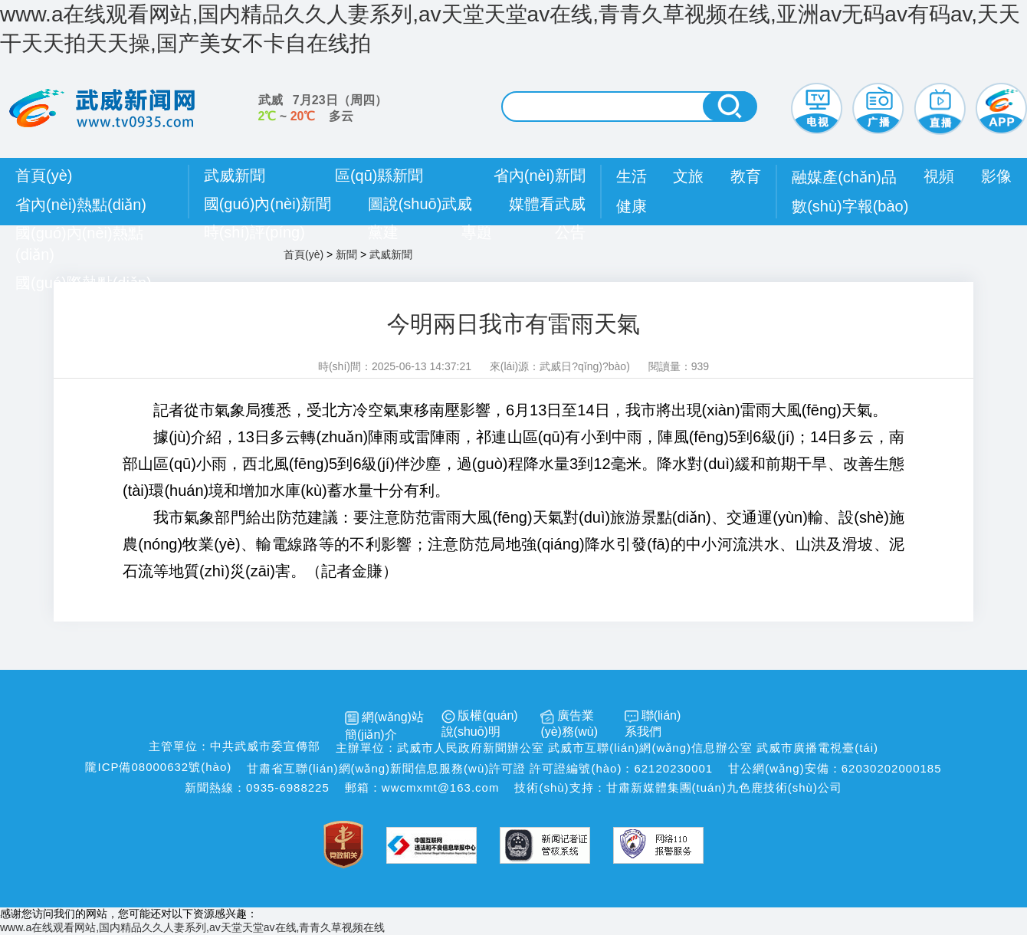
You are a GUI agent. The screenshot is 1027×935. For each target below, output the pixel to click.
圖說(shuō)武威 (420, 203)
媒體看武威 (547, 203)
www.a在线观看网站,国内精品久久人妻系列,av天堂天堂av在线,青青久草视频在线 (192, 927)
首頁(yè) (43, 175)
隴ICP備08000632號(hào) (158, 766)
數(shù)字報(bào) (850, 206)
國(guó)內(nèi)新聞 (268, 203)
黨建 (383, 232)
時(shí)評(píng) (254, 232)
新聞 (346, 254)
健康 (631, 206)
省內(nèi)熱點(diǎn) (80, 204)
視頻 (939, 176)
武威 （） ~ (322, 108)
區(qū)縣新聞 (379, 175)
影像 (996, 176)
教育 (745, 176)
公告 (570, 232)
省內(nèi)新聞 (540, 175)
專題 (476, 232)
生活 (631, 176)
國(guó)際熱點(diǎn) (83, 282)
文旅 (688, 176)
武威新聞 (234, 175)
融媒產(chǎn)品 (844, 177)
